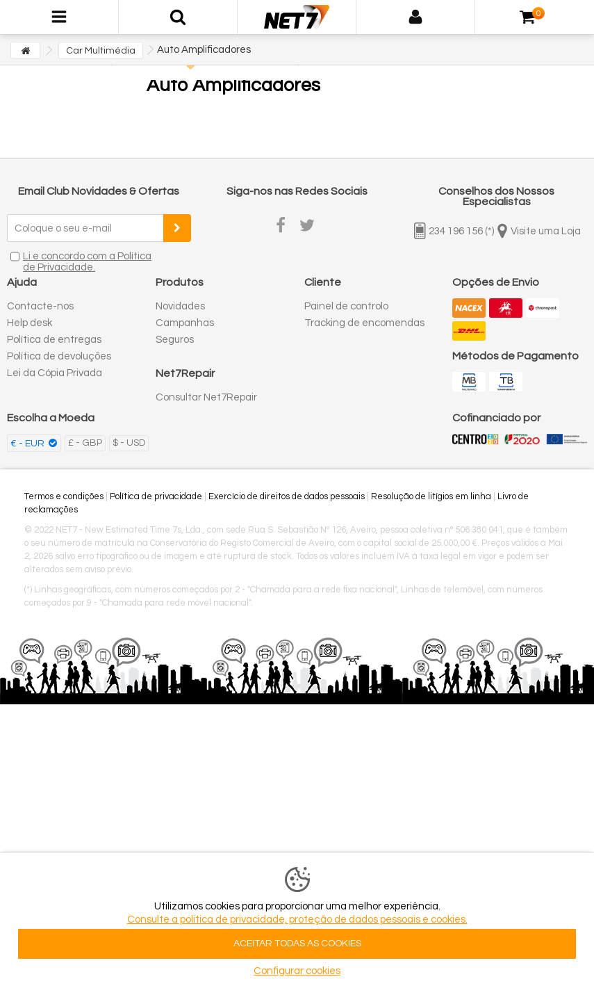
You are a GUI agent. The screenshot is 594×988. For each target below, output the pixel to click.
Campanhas (185, 323)
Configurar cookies (297, 971)
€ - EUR (28, 443)
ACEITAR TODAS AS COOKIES (297, 943)
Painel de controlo (346, 306)
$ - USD (129, 443)
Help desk (29, 323)
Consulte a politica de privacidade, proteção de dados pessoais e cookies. (297, 919)
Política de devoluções (59, 356)
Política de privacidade (156, 496)
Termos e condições (64, 496)
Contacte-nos (40, 306)
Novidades (180, 306)
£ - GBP (85, 443)
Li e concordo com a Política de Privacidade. (87, 262)
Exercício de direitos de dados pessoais (286, 496)
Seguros (175, 339)
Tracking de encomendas (364, 323)
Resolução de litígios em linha (431, 496)
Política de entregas (54, 339)
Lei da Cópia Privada (54, 373)
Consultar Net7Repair (206, 397)
